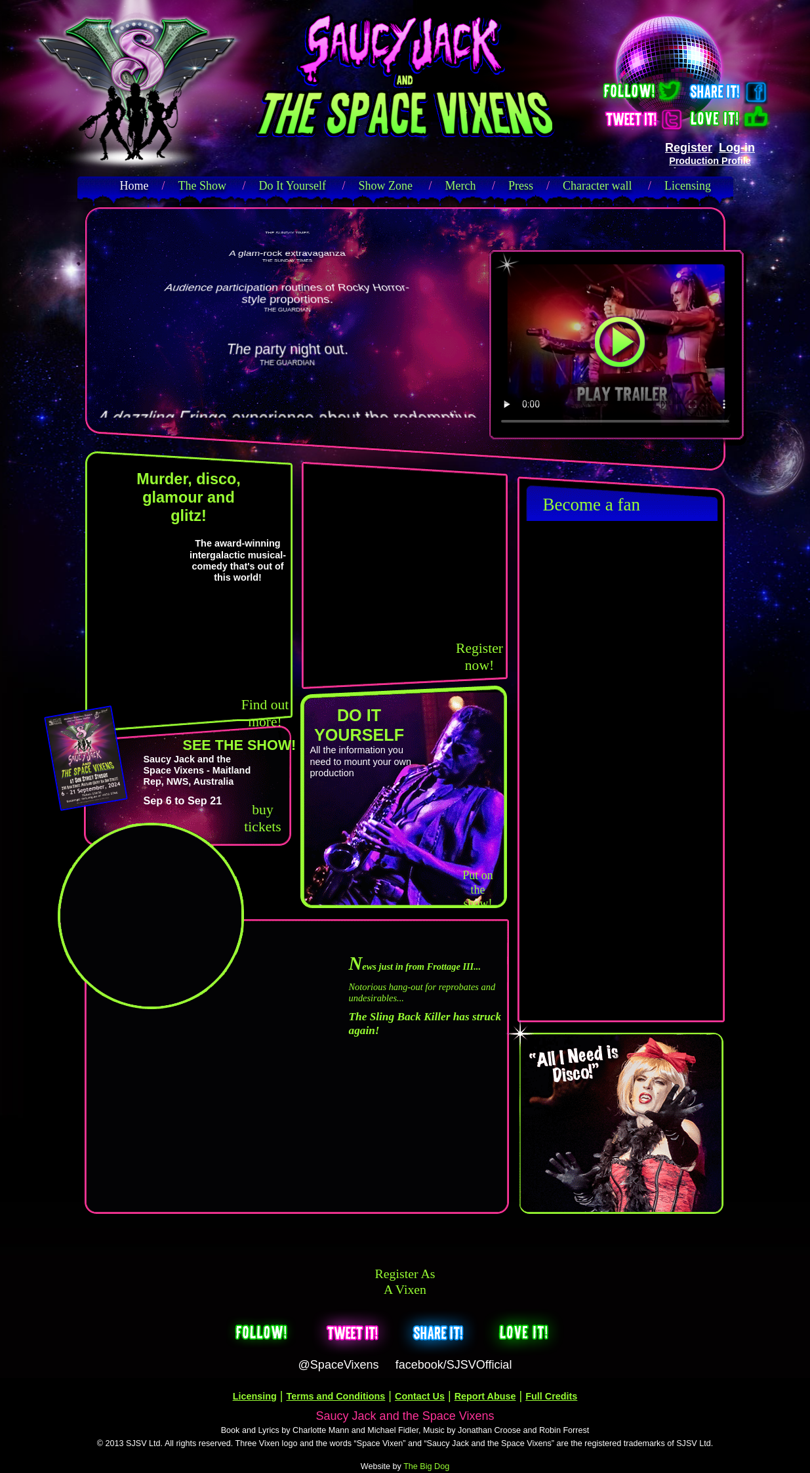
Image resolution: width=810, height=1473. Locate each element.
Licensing (687, 185)
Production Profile (710, 161)
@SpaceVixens (338, 1364)
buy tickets (262, 818)
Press (520, 185)
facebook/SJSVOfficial (453, 1364)
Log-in (737, 147)
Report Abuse (485, 1396)
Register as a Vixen (405, 1281)
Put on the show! (477, 889)
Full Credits (551, 1396)
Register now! (479, 656)
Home (134, 185)
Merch (460, 185)
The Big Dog (426, 1466)
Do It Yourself (293, 185)
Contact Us (420, 1396)
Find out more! (265, 713)
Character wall (597, 185)
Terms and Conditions (336, 1396)
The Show (202, 185)
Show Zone (386, 185)
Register (688, 147)
